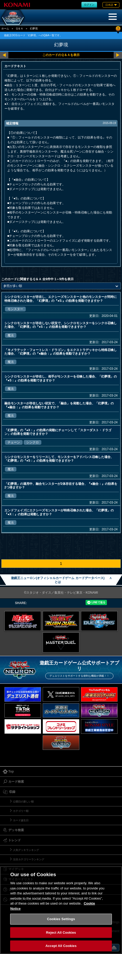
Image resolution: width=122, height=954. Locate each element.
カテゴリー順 (21, 810)
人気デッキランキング (26, 850)
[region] (61, 910)
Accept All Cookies (61, 946)
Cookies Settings (61, 919)
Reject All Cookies (61, 932)
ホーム (5, 28)
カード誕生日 (21, 820)
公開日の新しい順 (23, 801)
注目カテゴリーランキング (28, 859)
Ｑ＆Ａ (19, 28)
